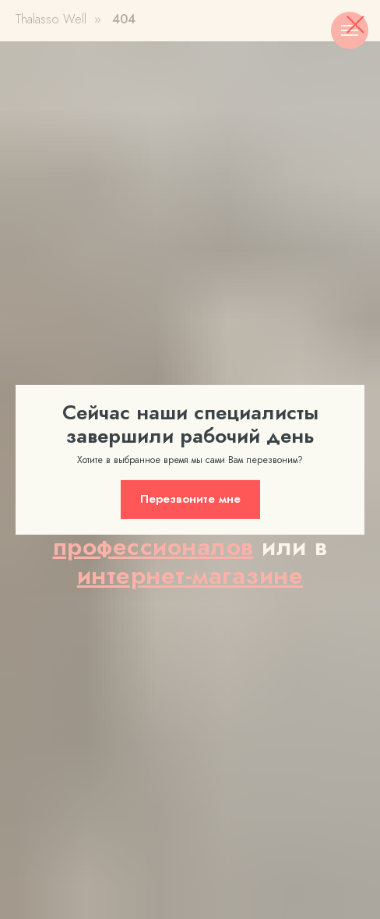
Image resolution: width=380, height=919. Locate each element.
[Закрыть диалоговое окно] (355, 24)
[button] (190, 499)
